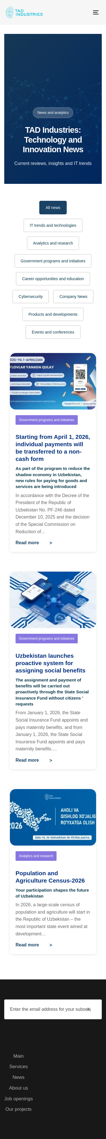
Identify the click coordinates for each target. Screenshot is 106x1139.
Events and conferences (53, 332)
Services (18, 1066)
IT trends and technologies (53, 225)
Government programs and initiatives (53, 261)
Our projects (18, 1109)
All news (53, 207)
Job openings (18, 1098)
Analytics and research (53, 243)
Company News (73, 296)
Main (18, 1056)
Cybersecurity (31, 296)
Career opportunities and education (53, 278)
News (18, 1077)
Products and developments (53, 314)
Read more (27, 542)
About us (18, 1088)
